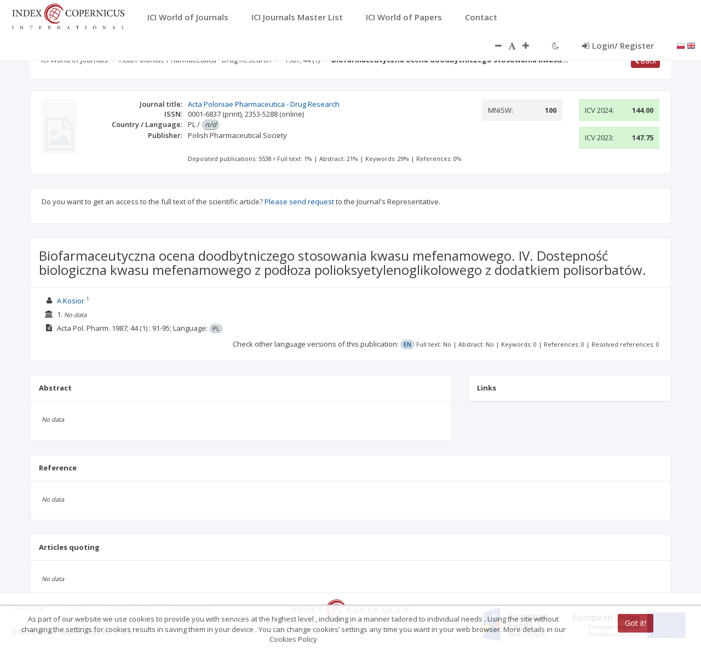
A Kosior (70, 301)
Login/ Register (618, 45)
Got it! (635, 623)
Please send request (299, 201)
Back (645, 61)
